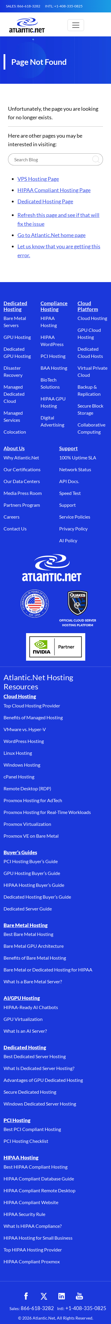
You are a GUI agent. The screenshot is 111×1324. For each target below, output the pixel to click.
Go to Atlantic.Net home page (51, 235)
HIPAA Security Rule (24, 1214)
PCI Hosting (53, 356)
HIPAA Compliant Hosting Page (54, 190)
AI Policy (68, 540)
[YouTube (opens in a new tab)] (79, 1296)
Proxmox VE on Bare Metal (31, 836)
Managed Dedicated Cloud (14, 394)
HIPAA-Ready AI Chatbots (31, 1007)
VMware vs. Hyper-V (25, 729)
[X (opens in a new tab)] (44, 1296)
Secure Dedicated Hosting (30, 1092)
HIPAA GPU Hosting (53, 402)
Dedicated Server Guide (28, 908)
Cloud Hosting (92, 318)
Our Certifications (22, 469)
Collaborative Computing (91, 428)
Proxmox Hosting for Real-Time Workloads (47, 812)
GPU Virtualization (23, 1019)
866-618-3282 (37, 1308)
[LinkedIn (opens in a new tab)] (61, 1296)
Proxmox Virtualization (27, 824)
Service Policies (74, 516)
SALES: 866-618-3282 (23, 6)
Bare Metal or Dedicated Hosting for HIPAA (48, 969)
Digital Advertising (52, 421)
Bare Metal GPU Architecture (34, 946)
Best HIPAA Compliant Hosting (35, 1166)
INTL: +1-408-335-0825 (64, 6)
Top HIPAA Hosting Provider (33, 1249)
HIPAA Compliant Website (31, 1202)
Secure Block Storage (90, 409)
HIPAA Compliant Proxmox (32, 1261)
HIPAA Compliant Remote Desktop (39, 1190)
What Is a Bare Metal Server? (33, 981)
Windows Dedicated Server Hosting (40, 1103)
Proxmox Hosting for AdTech (33, 800)
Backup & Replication (89, 390)
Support (68, 448)
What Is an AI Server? (25, 1031)
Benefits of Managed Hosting (33, 717)
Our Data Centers (22, 481)
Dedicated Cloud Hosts (90, 352)
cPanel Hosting (19, 776)
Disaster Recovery (13, 371)
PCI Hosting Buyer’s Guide (31, 861)
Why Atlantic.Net (21, 457)
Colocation (15, 432)
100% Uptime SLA (77, 457)
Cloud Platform (88, 306)
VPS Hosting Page (38, 179)
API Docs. (69, 481)
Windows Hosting (22, 765)
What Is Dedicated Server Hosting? (39, 1068)
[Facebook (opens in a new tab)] (26, 1296)
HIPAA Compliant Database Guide (39, 1178)
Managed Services (13, 416)
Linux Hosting (18, 753)
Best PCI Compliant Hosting (32, 1129)
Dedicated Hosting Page (45, 201)
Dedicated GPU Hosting (17, 352)
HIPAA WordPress (52, 340)
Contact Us (15, 528)
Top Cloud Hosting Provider (32, 705)
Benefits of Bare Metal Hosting (35, 958)
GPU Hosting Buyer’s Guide (32, 873)
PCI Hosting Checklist (26, 1141)
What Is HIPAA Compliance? (33, 1226)
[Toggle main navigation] (75, 25)
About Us (14, 448)
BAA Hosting (54, 368)
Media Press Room (23, 493)
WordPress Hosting (24, 741)
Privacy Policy (73, 528)
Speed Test (70, 493)
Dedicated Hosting (15, 306)
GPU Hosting (17, 337)
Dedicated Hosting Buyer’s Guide (37, 897)
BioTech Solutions (50, 383)
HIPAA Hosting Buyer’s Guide (34, 885)
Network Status (75, 469)
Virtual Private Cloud (92, 371)
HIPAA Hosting (49, 321)
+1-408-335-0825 (85, 1308)
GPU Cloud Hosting (89, 333)
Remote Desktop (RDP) (27, 788)
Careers (12, 516)
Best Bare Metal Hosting (28, 934)
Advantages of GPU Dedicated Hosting (43, 1080)
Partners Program (22, 505)
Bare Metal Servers (15, 321)
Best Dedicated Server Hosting (35, 1056)
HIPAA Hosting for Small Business (38, 1238)
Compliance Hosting (54, 306)
